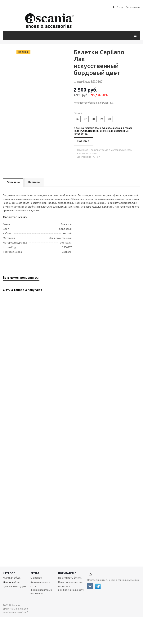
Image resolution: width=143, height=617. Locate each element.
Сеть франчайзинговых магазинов (41, 590)
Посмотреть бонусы (70, 577)
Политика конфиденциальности (71, 588)
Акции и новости (40, 582)
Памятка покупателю (70, 582)
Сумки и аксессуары (14, 586)
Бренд (34, 573)
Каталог (9, 573)
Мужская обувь (12, 577)
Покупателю (67, 573)
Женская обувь (11, 582)
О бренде (36, 577)
